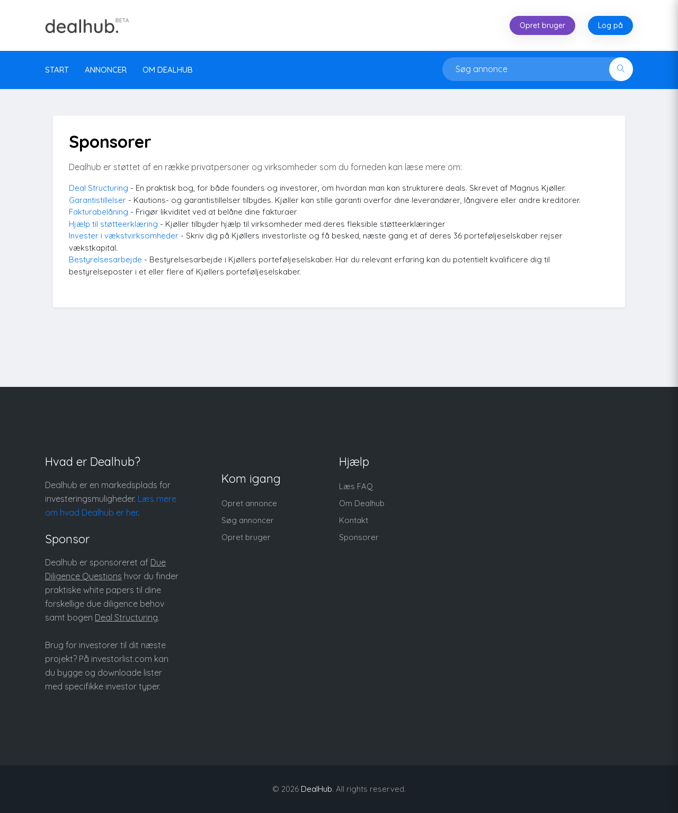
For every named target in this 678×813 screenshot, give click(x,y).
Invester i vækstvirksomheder (124, 236)
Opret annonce (249, 503)
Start (57, 70)
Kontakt (353, 520)
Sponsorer (359, 537)
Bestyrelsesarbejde (105, 259)
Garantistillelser (97, 200)
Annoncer (106, 70)
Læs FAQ (356, 486)
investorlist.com (121, 658)
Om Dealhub (362, 503)
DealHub (316, 789)
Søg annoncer (247, 520)
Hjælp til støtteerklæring (113, 224)
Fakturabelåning (98, 212)
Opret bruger (542, 25)
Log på (610, 25)
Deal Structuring (98, 188)
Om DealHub (167, 70)
